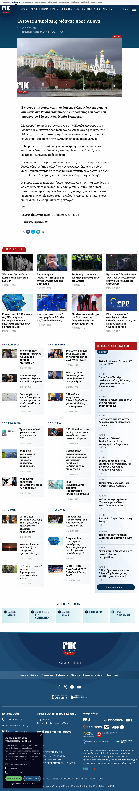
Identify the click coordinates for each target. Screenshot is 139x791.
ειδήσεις (16, 2)
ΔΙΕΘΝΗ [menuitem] (97, 9)
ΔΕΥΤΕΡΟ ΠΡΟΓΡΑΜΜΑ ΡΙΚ (51, 756)
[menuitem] (116, 9)
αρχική (6, 2)
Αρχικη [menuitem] (24, 9)
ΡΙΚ (100, 358)
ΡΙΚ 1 (39, 738)
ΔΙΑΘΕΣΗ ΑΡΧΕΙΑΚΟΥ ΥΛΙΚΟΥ (63, 779)
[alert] (23, 760)
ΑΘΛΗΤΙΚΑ (60, 510)
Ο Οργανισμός (43, 720)
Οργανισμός (112, 675)
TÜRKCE (77, 663)
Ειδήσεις (35, 675)
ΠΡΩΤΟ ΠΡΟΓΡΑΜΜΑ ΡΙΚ (50, 752)
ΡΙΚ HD (40, 745)
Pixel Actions (99, 786)
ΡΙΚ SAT (41, 749)
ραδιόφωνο (40, 2)
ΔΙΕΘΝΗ (116, 36)
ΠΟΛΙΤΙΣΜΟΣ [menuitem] (86, 9)
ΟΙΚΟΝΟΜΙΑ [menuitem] (66, 9)
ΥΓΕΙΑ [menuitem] (76, 9)
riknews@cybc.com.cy (17, 726)
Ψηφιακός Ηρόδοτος (93, 675)
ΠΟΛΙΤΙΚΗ (59, 344)
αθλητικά (52, 2)
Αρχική (24, 675)
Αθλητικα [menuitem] (108, 9)
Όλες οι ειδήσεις (116, 587)
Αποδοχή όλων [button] (13, 778)
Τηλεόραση (47, 675)
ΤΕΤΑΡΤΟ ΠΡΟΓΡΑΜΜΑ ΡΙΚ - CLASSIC (56, 763)
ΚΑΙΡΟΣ (102, 480)
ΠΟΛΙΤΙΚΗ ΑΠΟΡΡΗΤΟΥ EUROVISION (89, 779)
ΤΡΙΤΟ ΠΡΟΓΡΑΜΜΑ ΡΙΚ (49, 760)
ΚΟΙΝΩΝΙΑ (13, 344)
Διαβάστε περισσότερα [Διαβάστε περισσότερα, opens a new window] (26, 759)
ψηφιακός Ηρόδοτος (69, 2)
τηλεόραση (27, 2)
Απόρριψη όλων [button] (32, 778)
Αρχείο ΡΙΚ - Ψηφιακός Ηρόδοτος (53, 723)
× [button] (41, 735)
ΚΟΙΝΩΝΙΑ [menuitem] (43, 9)
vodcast (85, 2)
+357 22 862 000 (14, 720)
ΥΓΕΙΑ (57, 423)
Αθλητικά (75, 675)
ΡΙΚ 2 (39, 741)
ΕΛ (126, 9)
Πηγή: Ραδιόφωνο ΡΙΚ (34, 222)
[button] (6, 764)
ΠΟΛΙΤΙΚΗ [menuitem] (54, 9)
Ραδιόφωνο (62, 675)
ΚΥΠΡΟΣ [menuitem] (33, 9)
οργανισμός (96, 2)
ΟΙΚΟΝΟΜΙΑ (14, 423)
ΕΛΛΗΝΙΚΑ (63, 663)
